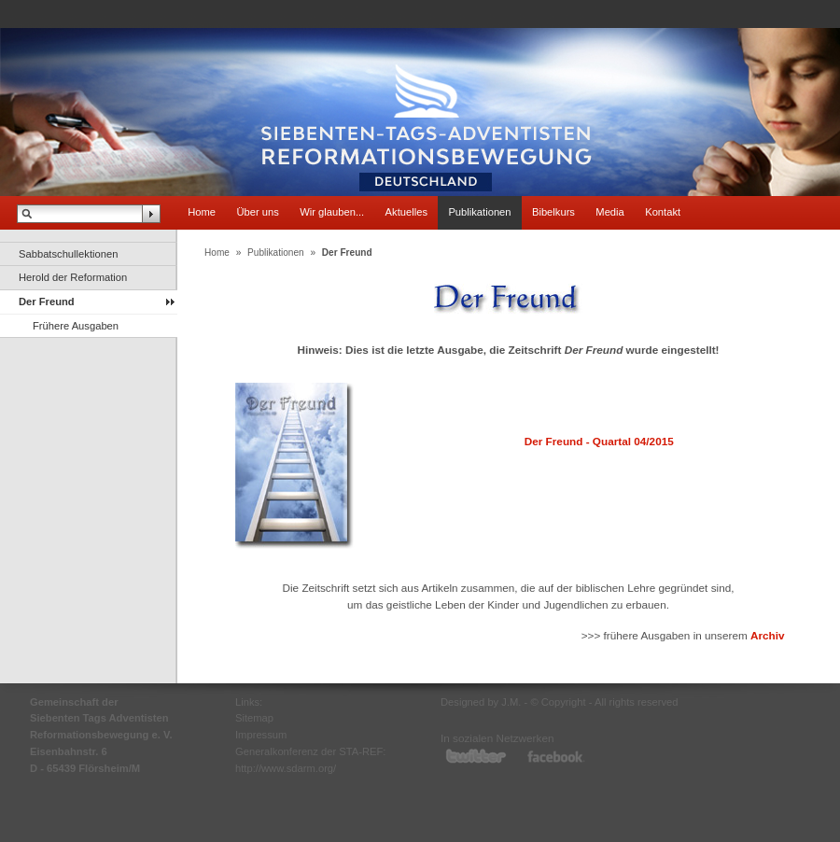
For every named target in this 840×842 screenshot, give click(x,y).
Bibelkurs (553, 212)
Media (609, 212)
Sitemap (254, 717)
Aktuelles (406, 212)
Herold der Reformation (73, 277)
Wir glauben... (332, 212)
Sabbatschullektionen (68, 254)
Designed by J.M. (481, 702)
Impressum (261, 734)
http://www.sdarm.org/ (285, 768)
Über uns (257, 212)
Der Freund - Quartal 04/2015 (599, 441)
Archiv (767, 635)
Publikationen (479, 212)
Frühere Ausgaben (76, 325)
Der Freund (47, 301)
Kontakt (662, 212)
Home (202, 212)
